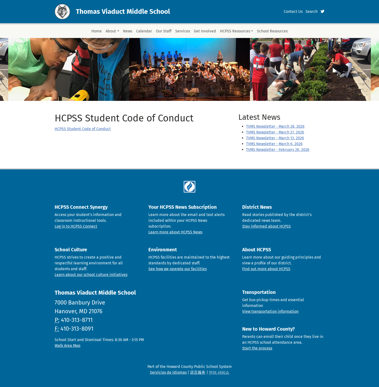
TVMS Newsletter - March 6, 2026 (274, 143)
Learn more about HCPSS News (175, 232)
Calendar (144, 31)
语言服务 (197, 372)
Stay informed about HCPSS (266, 226)
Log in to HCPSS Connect (76, 226)
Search (312, 11)
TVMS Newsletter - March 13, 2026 (275, 138)
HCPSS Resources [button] (235, 31)
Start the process (257, 348)
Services (182, 31)
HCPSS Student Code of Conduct (83, 129)
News (127, 31)
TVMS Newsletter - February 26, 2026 (277, 149)
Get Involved (205, 31)
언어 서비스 (219, 372)
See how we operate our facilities (177, 269)
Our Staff (163, 31)
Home (96, 31)
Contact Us (293, 11)
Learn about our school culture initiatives (91, 274)
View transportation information (270, 311)
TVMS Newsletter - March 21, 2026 (275, 132)
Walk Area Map (67, 345)
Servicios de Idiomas (168, 372)
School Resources (272, 31)
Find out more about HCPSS (266, 269)
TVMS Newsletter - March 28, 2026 (275, 126)
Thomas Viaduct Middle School (123, 11)
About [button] (111, 31)
